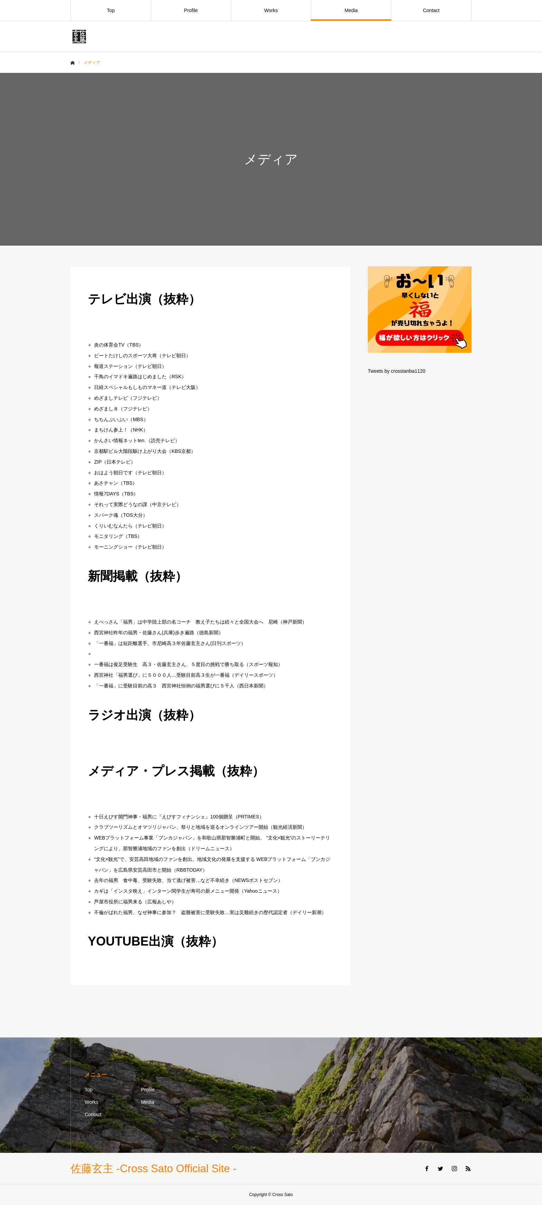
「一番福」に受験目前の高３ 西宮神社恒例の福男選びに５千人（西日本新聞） (181, 686)
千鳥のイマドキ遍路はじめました (130, 376)
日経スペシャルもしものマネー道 (130, 387)
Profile (191, 10)
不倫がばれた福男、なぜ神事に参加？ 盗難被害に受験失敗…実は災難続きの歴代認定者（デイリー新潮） (210, 912)
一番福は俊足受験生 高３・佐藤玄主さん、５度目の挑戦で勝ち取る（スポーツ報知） (188, 664)
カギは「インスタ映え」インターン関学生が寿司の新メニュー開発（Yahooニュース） (188, 891)
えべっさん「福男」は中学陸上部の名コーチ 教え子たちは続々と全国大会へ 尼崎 (186, 622)
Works (271, 10)
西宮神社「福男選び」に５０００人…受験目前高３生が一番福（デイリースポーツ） (186, 675)
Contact (431, 10)
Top (111, 10)
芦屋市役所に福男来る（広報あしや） (135, 901)
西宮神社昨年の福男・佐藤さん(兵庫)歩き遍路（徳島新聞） (158, 632)
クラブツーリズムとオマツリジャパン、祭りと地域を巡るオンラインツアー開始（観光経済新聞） (200, 827)
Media (351, 10)
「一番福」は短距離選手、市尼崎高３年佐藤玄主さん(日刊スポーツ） (170, 643)
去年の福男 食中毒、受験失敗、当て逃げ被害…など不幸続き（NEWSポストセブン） (188, 880)
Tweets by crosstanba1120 (397, 371)
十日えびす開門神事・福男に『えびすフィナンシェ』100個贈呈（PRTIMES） (179, 816)
